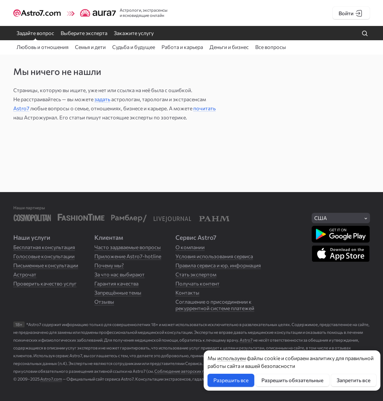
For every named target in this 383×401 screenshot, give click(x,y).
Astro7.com (51, 379)
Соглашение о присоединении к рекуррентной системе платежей (214, 304)
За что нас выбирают (119, 274)
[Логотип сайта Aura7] (93, 13)
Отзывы (104, 301)
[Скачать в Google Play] (341, 234)
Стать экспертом (195, 274)
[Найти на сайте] (365, 34)
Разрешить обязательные (292, 380)
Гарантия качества (116, 283)
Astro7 (21, 108)
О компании (190, 247)
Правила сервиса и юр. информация (218, 265)
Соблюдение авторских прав (182, 371)
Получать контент (197, 283)
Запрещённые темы (117, 292)
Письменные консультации (45, 265)
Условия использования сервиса (214, 256)
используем (231, 358)
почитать (204, 108)
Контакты (187, 292)
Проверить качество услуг (45, 283)
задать (102, 99)
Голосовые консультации (44, 256)
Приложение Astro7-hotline (127, 256)
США (320, 218)
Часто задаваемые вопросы (127, 247)
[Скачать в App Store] (341, 253)
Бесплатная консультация (44, 247)
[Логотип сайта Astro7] (39, 13)
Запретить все (353, 380)
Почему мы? (109, 265)
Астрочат (24, 274)
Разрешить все (230, 380)
